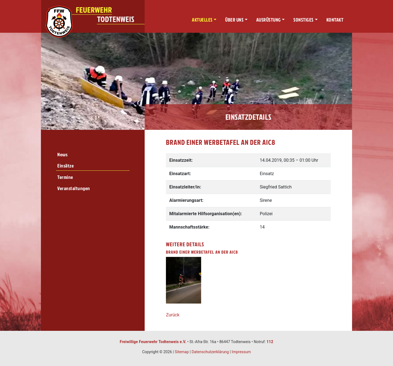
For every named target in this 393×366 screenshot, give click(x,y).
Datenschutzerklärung (210, 352)
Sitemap (182, 352)
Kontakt (335, 19)
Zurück (172, 314)
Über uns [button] (234, 19)
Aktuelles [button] (202, 19)
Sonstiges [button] (303, 19)
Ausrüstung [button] (268, 19)
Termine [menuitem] (65, 177)
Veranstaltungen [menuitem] (73, 188)
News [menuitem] (62, 154)
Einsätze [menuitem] (65, 165)
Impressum (241, 352)
